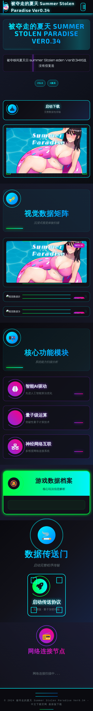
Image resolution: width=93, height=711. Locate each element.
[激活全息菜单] (83, 7)
